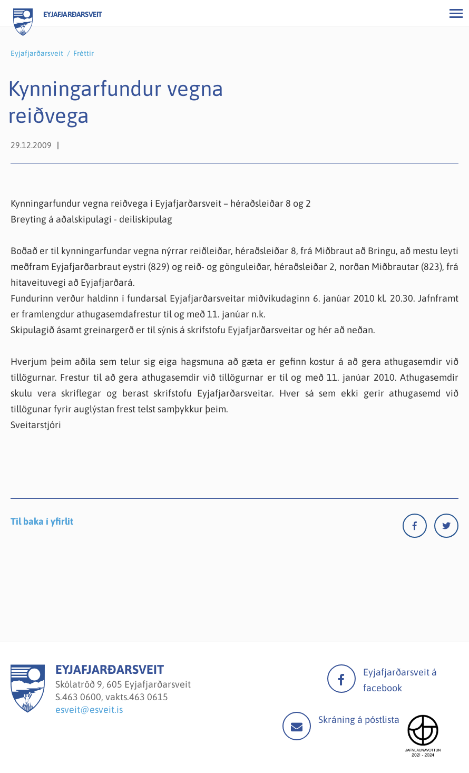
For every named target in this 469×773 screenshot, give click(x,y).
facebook (341, 678)
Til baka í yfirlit (42, 521)
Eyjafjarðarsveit (37, 53)
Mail (296, 726)
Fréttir (83, 53)
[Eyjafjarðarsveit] (28, 709)
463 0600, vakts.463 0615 (115, 696)
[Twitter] (446, 528)
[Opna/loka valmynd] (456, 13)
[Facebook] (418, 528)
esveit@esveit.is (89, 709)
